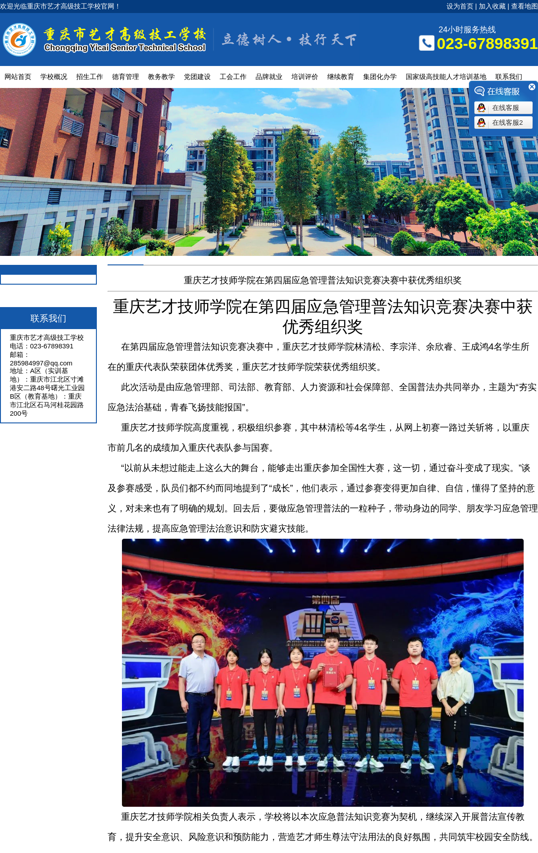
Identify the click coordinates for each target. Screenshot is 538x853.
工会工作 (233, 76)
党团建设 (197, 76)
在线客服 (505, 107)
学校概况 (53, 76)
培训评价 (304, 76)
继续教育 (340, 76)
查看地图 (524, 6)
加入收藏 (492, 6)
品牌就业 (269, 76)
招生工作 (89, 76)
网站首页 (17, 76)
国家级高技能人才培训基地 (446, 76)
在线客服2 (507, 122)
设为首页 (460, 6)
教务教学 (161, 76)
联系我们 (508, 76)
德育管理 (125, 76)
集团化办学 (380, 76)
